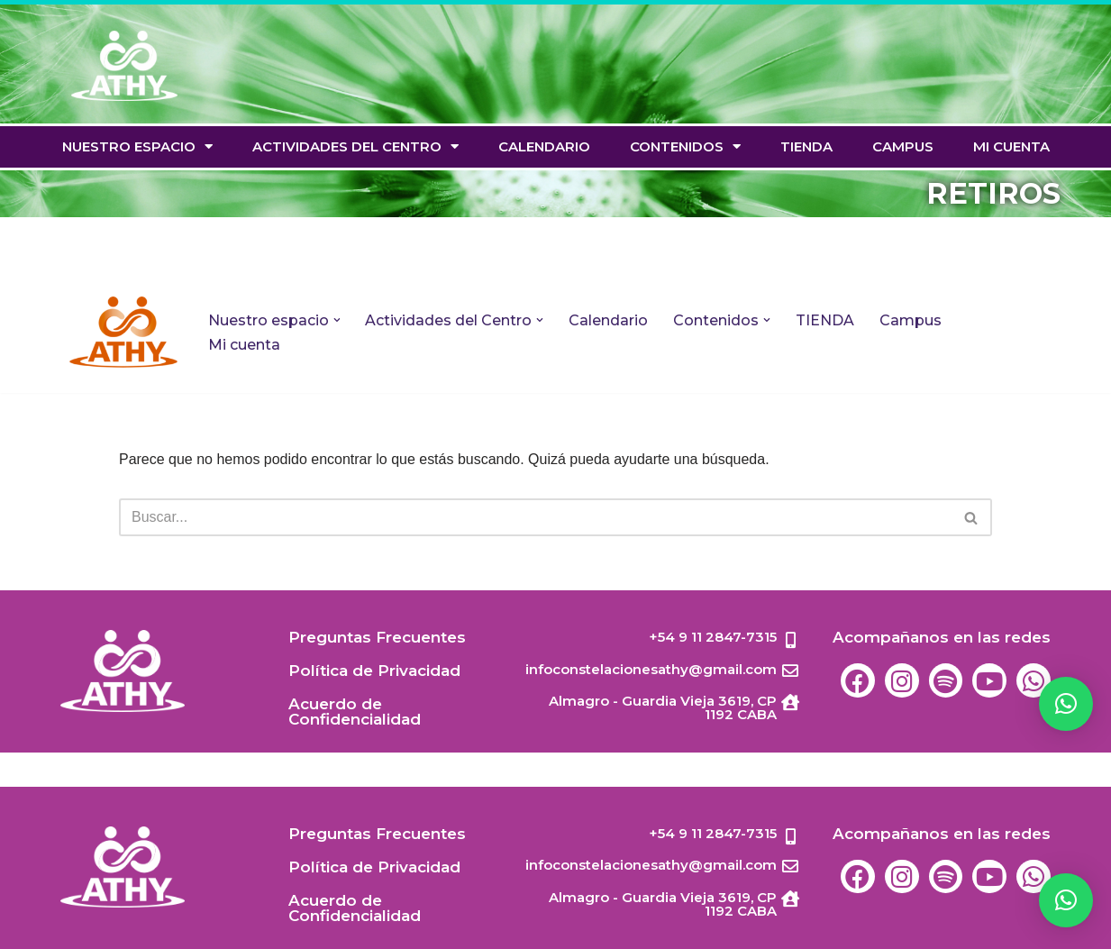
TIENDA (806, 146)
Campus (902, 146)
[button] (1066, 900)
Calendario (544, 146)
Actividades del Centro (355, 146)
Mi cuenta (1011, 146)
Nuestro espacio (137, 146)
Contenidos (685, 146)
